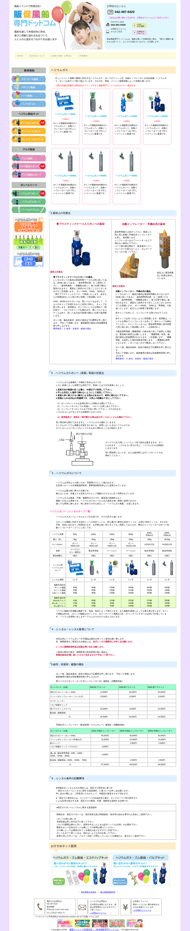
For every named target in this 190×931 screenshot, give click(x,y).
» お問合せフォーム (98, 913)
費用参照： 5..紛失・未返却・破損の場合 (72, 328)
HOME (20, 56)
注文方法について (36, 56)
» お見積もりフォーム (142, 910)
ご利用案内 (83, 56)
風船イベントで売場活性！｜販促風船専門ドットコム (94, 929)
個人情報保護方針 (107, 892)
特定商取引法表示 (88, 892)
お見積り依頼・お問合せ (61, 56)
